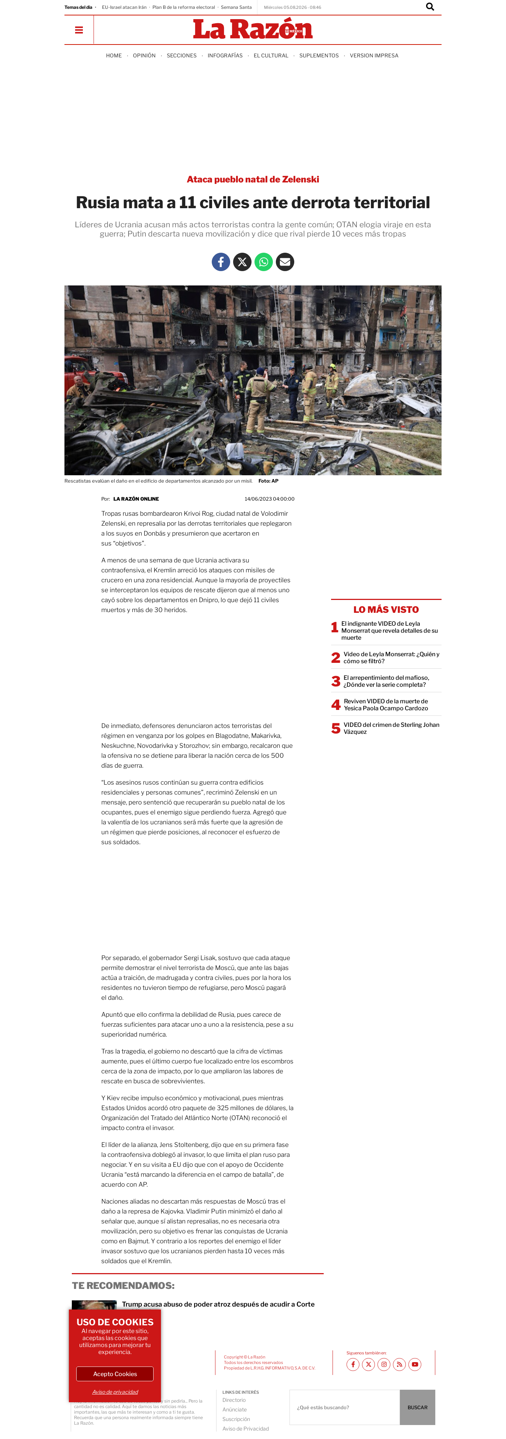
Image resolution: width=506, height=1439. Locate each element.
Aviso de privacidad (115, 1392)
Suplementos (319, 55)
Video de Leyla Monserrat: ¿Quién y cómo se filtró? (392, 658)
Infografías (225, 55)
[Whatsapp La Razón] (263, 262)
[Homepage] (253, 28)
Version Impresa (374, 55)
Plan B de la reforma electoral (183, 7)
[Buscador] (430, 7)
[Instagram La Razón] (383, 1364)
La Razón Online (136, 499)
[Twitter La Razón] (242, 262)
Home (114, 55)
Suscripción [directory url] (236, 1419)
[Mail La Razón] (285, 262)
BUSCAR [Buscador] (418, 1407)
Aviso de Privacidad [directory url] (245, 1428)
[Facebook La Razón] (221, 262)
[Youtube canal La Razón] (414, 1364)
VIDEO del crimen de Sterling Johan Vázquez (391, 728)
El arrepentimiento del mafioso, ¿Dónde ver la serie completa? (386, 681)
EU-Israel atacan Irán (124, 7)
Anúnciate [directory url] (234, 1409)
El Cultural (271, 55)
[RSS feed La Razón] (399, 1364)
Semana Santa (236, 7)
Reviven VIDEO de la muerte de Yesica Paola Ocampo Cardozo (386, 705)
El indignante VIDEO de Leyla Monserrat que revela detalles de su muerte (389, 630)
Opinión (144, 55)
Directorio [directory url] (234, 1400)
